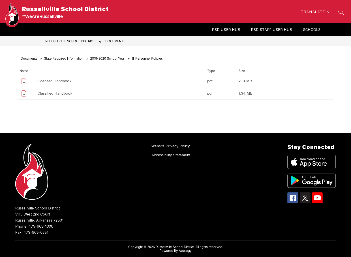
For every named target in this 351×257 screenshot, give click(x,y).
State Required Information (63, 58)
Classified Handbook (55, 93)
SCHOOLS (312, 29)
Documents (115, 41)
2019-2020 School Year (107, 58)
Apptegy (185, 251)
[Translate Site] (315, 12)
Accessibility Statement (170, 155)
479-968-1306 (40, 226)
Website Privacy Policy (170, 146)
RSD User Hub (226, 29)
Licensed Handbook (54, 81)
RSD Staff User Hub (271, 29)
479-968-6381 (36, 232)
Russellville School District (70, 41)
